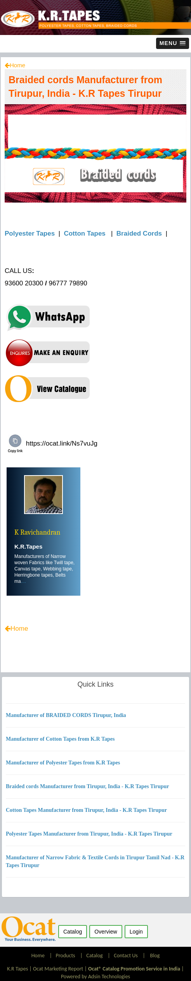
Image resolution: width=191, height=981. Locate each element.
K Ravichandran (37, 532)
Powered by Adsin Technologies (95, 976)
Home (17, 65)
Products (65, 955)
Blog (155, 955)
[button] (172, 43)
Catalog (94, 955)
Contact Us (126, 955)
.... (23, 581)
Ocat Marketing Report (58, 968)
